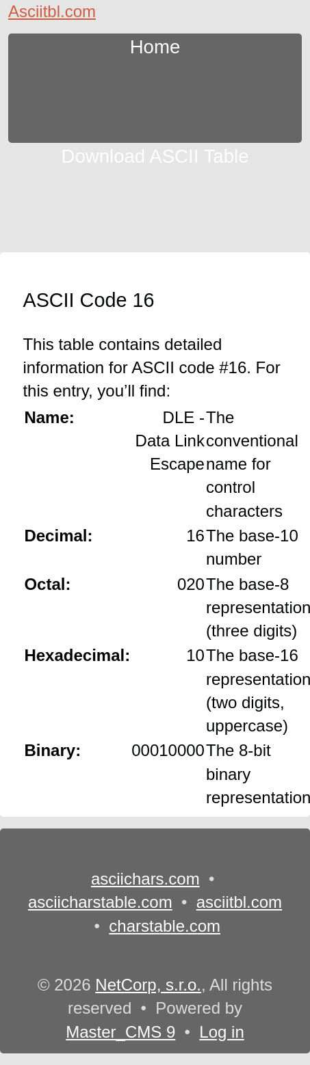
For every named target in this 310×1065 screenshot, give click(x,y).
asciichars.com (145, 878)
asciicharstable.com (100, 902)
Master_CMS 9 (120, 1032)
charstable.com (164, 926)
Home (155, 45)
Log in (221, 1032)
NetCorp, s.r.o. (148, 984)
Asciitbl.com (52, 11)
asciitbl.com (239, 902)
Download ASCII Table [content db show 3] (154, 154)
